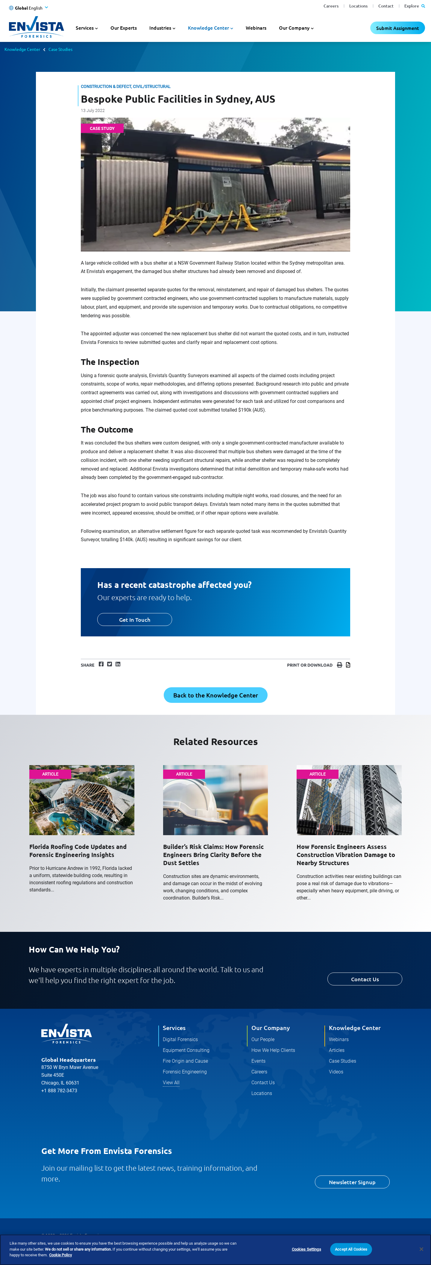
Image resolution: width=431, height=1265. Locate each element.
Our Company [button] (294, 27)
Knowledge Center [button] (208, 27)
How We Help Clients (273, 1050)
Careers (331, 6)
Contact (386, 6)
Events (258, 1061)
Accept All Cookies (351, 1249)
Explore (414, 6)
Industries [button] (160, 27)
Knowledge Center (22, 49)
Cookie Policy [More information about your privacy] (60, 1255)
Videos (336, 1072)
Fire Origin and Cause (185, 1061)
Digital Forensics (180, 1039)
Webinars (256, 27)
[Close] (421, 1249)
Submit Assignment (397, 28)
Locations (358, 6)
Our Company (270, 1028)
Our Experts (123, 27)
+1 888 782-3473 (59, 1090)
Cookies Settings (306, 1249)
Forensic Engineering (185, 1072)
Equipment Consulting (186, 1050)
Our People (262, 1039)
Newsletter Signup (352, 1181)
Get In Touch (134, 619)
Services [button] (85, 27)
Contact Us (365, 979)
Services (174, 1028)
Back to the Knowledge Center (215, 695)
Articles (337, 1050)
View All (171, 1082)
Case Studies (60, 49)
